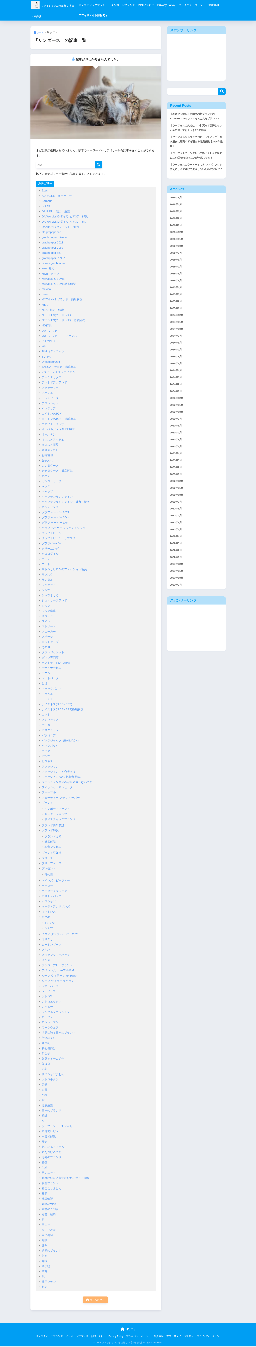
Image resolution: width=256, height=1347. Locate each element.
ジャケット (49, 584)
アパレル (47, 393)
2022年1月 (176, 598)
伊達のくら (49, 1037)
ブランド (47, 802)
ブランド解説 (50, 830)
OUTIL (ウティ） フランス (59, 335)
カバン (46, 475)
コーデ (46, 559)
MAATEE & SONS (53, 278)
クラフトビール (51, 533)
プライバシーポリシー (208, 5)
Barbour (47, 201)
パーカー (47, 725)
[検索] (98, 164)
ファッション (50, 766)
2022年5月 (176, 569)
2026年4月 (176, 221)
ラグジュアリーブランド (57, 965)
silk (44, 346)
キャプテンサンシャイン (57, 496)
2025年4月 (176, 310)
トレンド (47, 699)
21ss (45, 190)
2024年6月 (176, 384)
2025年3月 (176, 317)
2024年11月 (177, 346)
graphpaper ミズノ (53, 258)
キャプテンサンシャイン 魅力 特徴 (66, 501)
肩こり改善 (49, 1230)
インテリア (49, 408)
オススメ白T (49, 450)
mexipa (46, 289)
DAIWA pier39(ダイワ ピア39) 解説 (65, 216)
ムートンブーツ (51, 944)
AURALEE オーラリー (57, 195)
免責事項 (100, 15)
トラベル (47, 693)
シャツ (46, 590)
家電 (44, 1089)
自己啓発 (47, 1235)
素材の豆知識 (50, 1209)
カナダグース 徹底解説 (57, 470)
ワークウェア (50, 1027)
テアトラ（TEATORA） (57, 662)
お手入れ (47, 460)
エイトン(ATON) (53, 413)
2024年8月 (176, 369)
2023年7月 (176, 465)
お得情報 (47, 455)
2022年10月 (177, 532)
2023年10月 (177, 443)
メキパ (46, 949)
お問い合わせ (162, 5)
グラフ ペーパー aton (55, 522)
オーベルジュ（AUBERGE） (60, 429)
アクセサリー (50, 387)
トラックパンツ (51, 688)
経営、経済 (49, 1214)
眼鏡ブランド (50, 1183)
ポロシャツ (49, 901)
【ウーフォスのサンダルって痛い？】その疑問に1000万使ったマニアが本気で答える (195, 166)
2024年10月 (177, 354)
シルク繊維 (49, 610)
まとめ (46, 917)
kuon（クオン (50, 273)
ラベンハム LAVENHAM (58, 970)
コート (46, 564)
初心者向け (49, 1048)
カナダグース (50, 465)
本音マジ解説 (53, 846)
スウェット (49, 616)
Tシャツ (47, 356)
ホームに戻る (95, 1300)
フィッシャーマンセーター (58, 787)
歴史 (44, 1141)
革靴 (44, 1271)
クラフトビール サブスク (58, 538)
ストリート (49, 626)
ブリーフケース (51, 863)
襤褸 (44, 1240)
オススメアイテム (53, 439)
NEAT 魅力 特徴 (53, 310)
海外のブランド (51, 1157)
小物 (44, 1095)
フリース (47, 858)
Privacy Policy (182, 5)
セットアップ (50, 642)
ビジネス (47, 761)
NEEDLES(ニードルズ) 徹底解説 (63, 320)
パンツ (46, 756)
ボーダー (47, 885)
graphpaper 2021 (52, 242)
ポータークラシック (54, 891)
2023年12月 (177, 428)
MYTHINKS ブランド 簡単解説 (62, 299)
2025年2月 (176, 324)
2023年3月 (176, 495)
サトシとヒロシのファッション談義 (64, 569)
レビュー (47, 1006)
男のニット (49, 1172)
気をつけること (51, 1152)
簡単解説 (47, 1198)
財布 (44, 1255)
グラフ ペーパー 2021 (55, 512)
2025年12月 (177, 250)
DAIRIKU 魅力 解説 (56, 211)
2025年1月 (176, 332)
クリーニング (50, 548)
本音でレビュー (51, 1131)
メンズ (46, 960)
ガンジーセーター (53, 481)
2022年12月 (177, 517)
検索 (222, 91)
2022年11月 (177, 524)
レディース (49, 991)
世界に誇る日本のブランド (58, 1032)
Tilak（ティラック (53, 351)
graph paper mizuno (54, 237)
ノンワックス (50, 719)
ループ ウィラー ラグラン (58, 980)
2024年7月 (176, 376)
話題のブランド (51, 1250)
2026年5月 (176, 213)
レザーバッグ (50, 986)
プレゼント (49, 868)
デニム (46, 673)
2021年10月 (177, 620)
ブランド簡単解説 (53, 825)
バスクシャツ (50, 730)
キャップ (47, 491)
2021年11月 (177, 613)
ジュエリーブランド (54, 600)
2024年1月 (176, 421)
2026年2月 (176, 236)
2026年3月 (176, 228)
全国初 (46, 1043)
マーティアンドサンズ (56, 906)
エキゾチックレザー (54, 424)
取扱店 (46, 1063)
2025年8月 (176, 280)
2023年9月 (176, 450)
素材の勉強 (49, 1204)
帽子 (44, 1100)
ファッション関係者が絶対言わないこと (67, 782)
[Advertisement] (196, 57)
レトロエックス (51, 1001)
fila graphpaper (51, 232)
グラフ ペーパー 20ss (55, 517)
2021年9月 (176, 628)
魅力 (44, 1287)
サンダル (47, 579)
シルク (46, 605)
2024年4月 (176, 398)
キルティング (50, 507)
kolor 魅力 (48, 268)
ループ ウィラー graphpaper (59, 975)
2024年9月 (176, 361)
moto (45, 294)
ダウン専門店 (50, 657)
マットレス (49, 911)
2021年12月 (177, 606)
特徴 (44, 1162)
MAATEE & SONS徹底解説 (59, 284)
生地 (44, 1167)
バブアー (47, 751)
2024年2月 (176, 413)
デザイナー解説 (51, 667)
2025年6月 (176, 295)
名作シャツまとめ (53, 1074)
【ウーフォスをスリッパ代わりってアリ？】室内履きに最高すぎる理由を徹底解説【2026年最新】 (195, 149)
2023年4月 (176, 487)
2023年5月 (176, 480)
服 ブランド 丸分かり (57, 1126)
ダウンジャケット (53, 652)
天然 (44, 1084)
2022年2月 (176, 591)
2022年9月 (176, 539)
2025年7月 (176, 287)
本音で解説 (49, 1136)
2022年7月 (176, 554)
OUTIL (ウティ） (52, 330)
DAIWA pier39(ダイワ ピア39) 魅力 (65, 221)
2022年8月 (176, 546)
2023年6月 (176, 472)
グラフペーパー (51, 543)
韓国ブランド (50, 1281)
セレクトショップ (56, 814)
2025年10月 (177, 265)
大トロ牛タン (50, 1079)
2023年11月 (177, 435)
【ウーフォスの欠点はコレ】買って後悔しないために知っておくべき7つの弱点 (195, 134)
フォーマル (49, 792)
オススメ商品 (50, 444)
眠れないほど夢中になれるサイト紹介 (66, 1178)
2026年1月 (176, 243)
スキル (46, 621)
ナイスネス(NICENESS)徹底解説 (62, 709)
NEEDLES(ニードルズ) (56, 315)
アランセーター (51, 398)
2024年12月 (177, 339)
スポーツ (47, 636)
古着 (44, 1069)
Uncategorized (51, 361)
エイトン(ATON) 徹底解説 (59, 419)
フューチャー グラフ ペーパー (61, 797)
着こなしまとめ (51, 1188)
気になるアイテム (53, 1146)
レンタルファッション (56, 1012)
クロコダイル (50, 553)
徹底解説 (50, 841)
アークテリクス (53, 377)
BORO (46, 206)
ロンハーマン (50, 1022)
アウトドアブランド (54, 382)
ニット (46, 714)
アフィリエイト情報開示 (123, 15)
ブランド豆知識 (51, 852)
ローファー (49, 1017)
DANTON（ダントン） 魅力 (60, 227)
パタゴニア (49, 735)
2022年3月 (176, 583)
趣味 (44, 1261)
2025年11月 (177, 258)
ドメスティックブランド (109, 5)
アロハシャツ (50, 403)
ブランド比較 (53, 836)
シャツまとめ (50, 595)
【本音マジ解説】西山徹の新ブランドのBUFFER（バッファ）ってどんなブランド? (195, 119)
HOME (128, 1330)
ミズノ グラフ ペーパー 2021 (60, 934)
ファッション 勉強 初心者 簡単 (61, 776)
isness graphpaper (53, 263)
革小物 (46, 1266)
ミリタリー (49, 939)
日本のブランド (51, 1110)
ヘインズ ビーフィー (56, 880)
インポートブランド (139, 5)
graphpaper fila (51, 252)
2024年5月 (176, 391)
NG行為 (47, 325)
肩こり (46, 1224)
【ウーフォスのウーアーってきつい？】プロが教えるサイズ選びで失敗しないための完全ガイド (195, 184)
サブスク (47, 574)
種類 (44, 1193)
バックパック (50, 745)
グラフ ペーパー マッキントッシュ (64, 527)
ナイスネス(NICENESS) (57, 704)
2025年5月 (176, 302)
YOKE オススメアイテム (58, 372)
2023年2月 (176, 502)
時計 (44, 1115)
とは (44, 683)
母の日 (49, 874)
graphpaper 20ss (52, 247)
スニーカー (49, 631)
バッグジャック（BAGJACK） (61, 740)
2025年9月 (176, 272)
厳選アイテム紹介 (53, 1058)
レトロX (47, 996)
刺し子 (46, 1053)
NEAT (45, 304)
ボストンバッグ (51, 896)
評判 (44, 1245)
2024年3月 (176, 406)
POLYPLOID (50, 341)
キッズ (46, 486)
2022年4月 (176, 576)
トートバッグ (50, 678)
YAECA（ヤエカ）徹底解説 (59, 367)
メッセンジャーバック (56, 954)
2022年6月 (176, 561)
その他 (46, 647)
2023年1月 (176, 509)
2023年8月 (176, 458)
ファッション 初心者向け (58, 771)
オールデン (49, 434)
